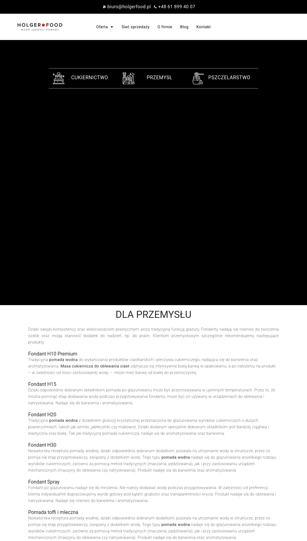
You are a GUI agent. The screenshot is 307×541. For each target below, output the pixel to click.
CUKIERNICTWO (89, 77)
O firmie (164, 27)
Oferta (105, 27)
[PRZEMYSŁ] (129, 78)
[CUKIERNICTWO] (59, 78)
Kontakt (203, 27)
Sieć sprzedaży (136, 27)
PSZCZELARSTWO (229, 77)
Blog (184, 27)
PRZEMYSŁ (159, 77)
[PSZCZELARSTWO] (198, 78)
